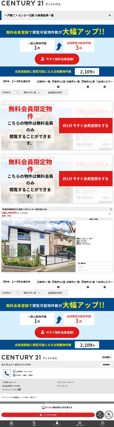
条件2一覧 (73, 81)
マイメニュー (57, 423)
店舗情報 (106, 364)
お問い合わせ (79, 423)
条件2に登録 (88, 84)
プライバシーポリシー (66, 382)
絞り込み (108, 415)
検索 (34, 423)
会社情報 (106, 357)
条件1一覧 (43, 81)
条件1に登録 (58, 84)
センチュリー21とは (11, 389)
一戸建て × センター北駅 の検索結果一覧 (29, 15)
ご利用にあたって (9, 382)
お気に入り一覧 (104, 84)
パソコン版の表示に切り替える (58, 407)
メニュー (102, 423)
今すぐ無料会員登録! (57, 59)
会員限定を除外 (53, 92)
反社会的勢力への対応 (11, 386)
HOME (11, 423)
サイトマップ (62, 386)
